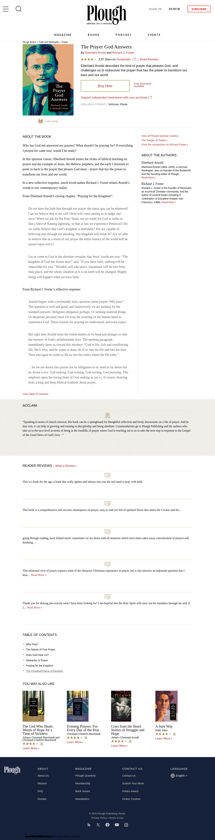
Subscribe (199, 9)
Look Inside (51, 121)
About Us (43, 775)
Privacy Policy (99, 818)
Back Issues (82, 791)
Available (142, 84)
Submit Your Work (133, 783)
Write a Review (65, 465)
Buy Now (105, 86)
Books (93, 34)
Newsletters (82, 798)
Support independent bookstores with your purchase (114, 97)
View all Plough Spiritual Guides (159, 136)
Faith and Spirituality (49, 42)
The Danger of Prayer (153, 140)
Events (154, 34)
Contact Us (129, 775)
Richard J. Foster (123, 52)
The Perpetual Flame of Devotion (44, 671)
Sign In (155, 9)
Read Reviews (149, 59)
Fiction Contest (131, 798)
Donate (42, 798)
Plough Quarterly (85, 775)
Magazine (63, 34)
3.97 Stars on (106, 59)
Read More (37, 575)
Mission (42, 783)
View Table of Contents (35, 394)
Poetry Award (130, 791)
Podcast (124, 34)
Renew (174, 8)
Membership (82, 783)
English (179, 775)
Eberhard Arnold (95, 52)
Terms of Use (116, 818)
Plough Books (29, 42)
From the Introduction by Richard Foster (163, 144)
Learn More (30, 748)
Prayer (64, 42)
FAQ (40, 791)
